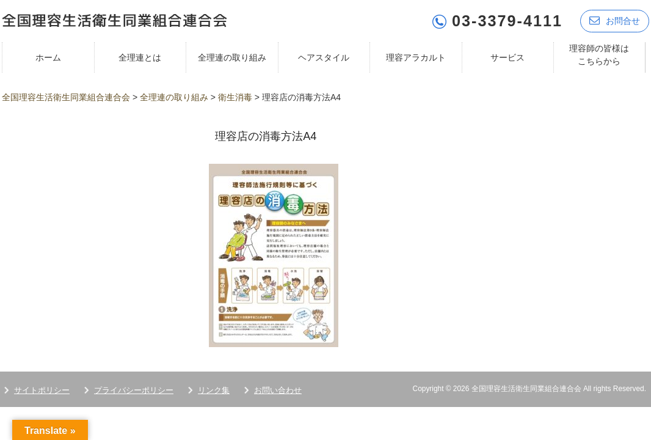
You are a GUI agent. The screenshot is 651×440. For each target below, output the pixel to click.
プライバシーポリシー (133, 389)
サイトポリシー (42, 389)
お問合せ (614, 20)
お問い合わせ (278, 389)
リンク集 (214, 389)
